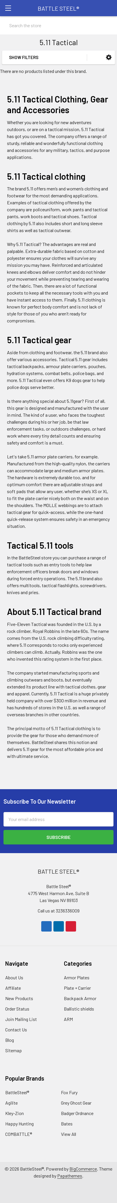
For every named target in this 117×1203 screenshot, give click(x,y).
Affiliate (13, 988)
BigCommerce (83, 1168)
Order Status (17, 1008)
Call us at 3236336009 (59, 910)
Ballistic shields (79, 1008)
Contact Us (16, 1029)
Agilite (11, 1102)
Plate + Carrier (77, 988)
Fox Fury (69, 1092)
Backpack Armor (80, 998)
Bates (67, 1123)
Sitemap (13, 1050)
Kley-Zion (14, 1113)
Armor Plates (76, 977)
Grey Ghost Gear (76, 1102)
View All (68, 1134)
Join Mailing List (21, 1019)
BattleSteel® (17, 1092)
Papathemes (69, 1175)
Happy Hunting (19, 1123)
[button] (108, 57)
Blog (9, 1040)
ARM (68, 1019)
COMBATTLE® (18, 1134)
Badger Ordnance (77, 1113)
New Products (19, 998)
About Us (14, 977)
